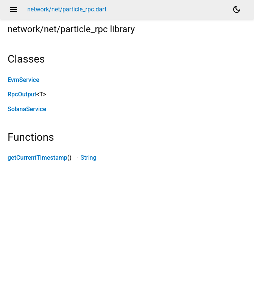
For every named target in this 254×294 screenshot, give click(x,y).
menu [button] (13, 9)
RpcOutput (22, 94)
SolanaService (27, 109)
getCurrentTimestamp (37, 157)
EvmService (23, 79)
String (89, 157)
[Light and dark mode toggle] (237, 9)
